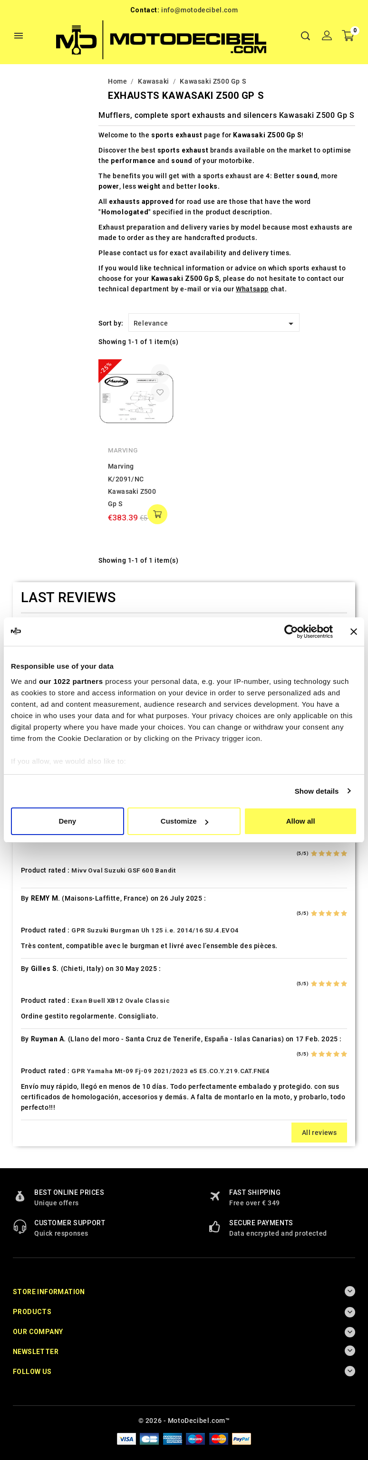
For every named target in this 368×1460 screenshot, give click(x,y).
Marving (122, 450)
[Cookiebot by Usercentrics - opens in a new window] (291, 631)
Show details (317, 791)
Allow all (300, 821)
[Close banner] (353, 631)
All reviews (319, 1132)
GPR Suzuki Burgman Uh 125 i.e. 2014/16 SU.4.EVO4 (155, 930)
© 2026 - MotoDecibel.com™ (184, 1420)
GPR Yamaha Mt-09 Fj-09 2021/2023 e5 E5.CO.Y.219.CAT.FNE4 (170, 1071)
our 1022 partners (71, 681)
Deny (67, 821)
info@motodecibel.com (199, 10)
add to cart (157, 514)
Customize (184, 821)
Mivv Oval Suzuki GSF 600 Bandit (123, 870)
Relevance (215, 323)
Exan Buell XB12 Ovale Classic (120, 1000)
